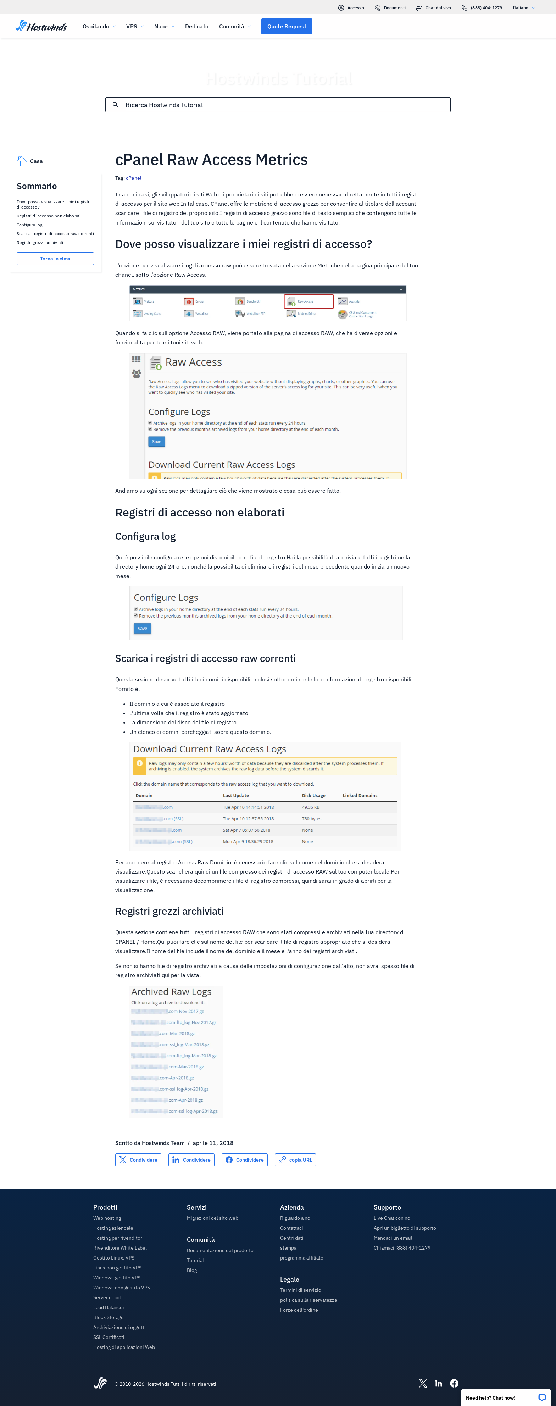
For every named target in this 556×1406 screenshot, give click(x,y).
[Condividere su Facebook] (245, 1159)
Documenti (390, 8)
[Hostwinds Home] (100, 1384)
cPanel (133, 178)
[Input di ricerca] (288, 105)
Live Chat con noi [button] (393, 1218)
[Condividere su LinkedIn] (191, 1159)
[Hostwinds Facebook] (450, 1384)
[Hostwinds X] (419, 1384)
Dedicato (196, 26)
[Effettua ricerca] (116, 105)
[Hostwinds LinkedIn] (435, 1384)
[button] (506, 1395)
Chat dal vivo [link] (433, 8)
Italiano (525, 7)
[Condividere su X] (138, 1159)
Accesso (351, 8)
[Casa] (41, 26)
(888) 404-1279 (482, 8)
